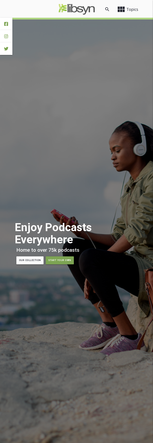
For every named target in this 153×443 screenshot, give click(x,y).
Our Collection (30, 260)
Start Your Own (59, 260)
